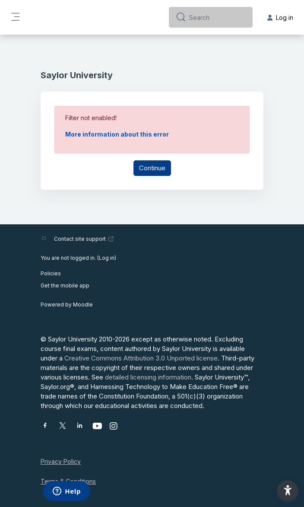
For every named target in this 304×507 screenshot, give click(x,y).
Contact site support (84, 239)
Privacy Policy (61, 461)
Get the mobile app (65, 285)
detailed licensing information (148, 377)
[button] (287, 490)
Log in (106, 258)
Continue (152, 168)
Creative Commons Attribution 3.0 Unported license (141, 358)
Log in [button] (280, 17)
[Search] (217, 17)
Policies (51, 273)
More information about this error (117, 134)
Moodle (83, 304)
